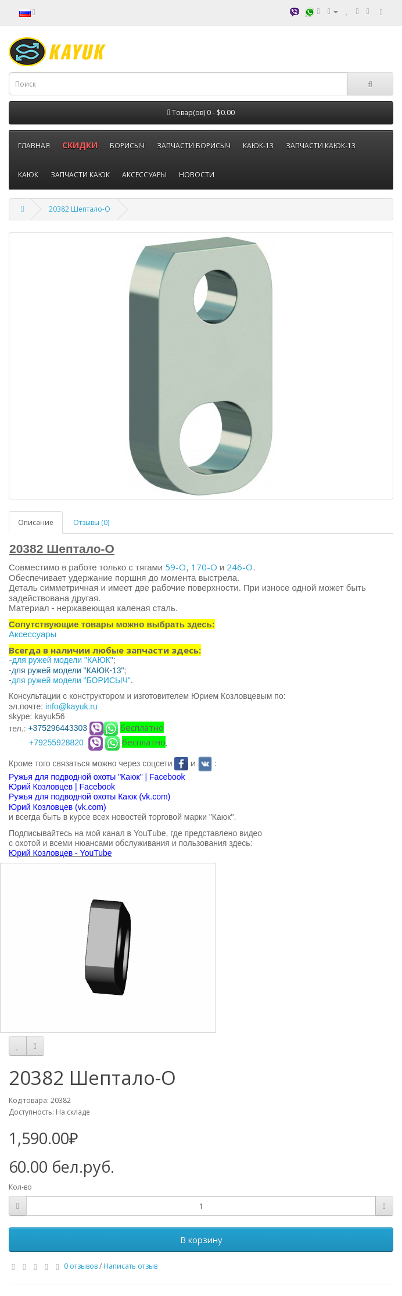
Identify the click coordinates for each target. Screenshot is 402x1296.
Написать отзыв (130, 1266)
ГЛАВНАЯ (34, 146)
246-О (240, 567)
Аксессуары (32, 634)
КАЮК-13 (258, 146)
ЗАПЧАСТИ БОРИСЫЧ (194, 146)
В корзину (201, 1239)
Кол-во (20, 1187)
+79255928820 (56, 742)
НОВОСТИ (196, 175)
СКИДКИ (80, 145)
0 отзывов (81, 1266)
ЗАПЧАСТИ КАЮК (80, 175)
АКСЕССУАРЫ (144, 175)
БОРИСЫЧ (127, 146)
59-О (175, 567)
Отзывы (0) (91, 522)
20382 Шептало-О (79, 209)
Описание (35, 522)
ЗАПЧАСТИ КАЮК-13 (321, 146)
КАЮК (28, 175)
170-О (204, 567)
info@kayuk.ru (71, 706)
